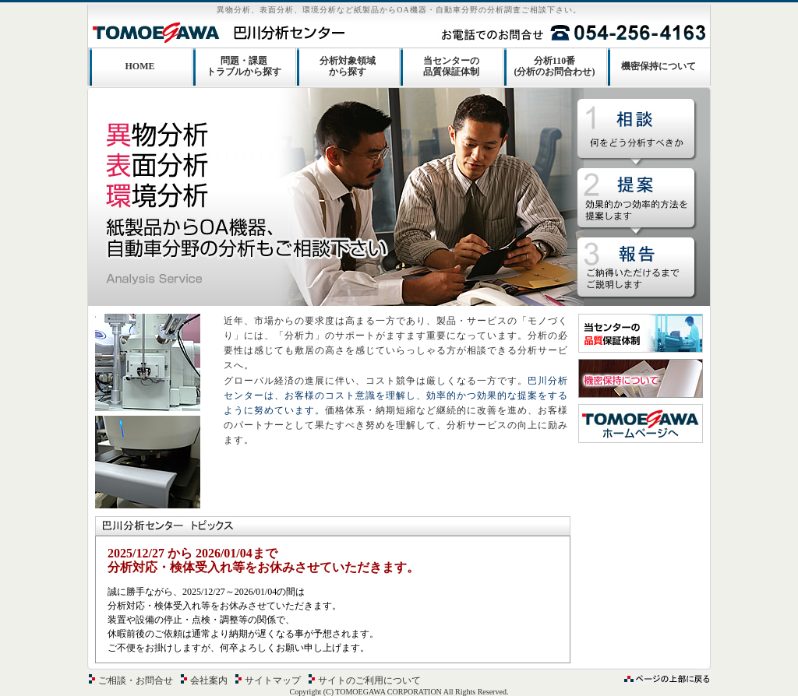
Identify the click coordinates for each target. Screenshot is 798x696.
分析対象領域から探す (348, 66)
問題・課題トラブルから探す (244, 66)
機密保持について (658, 66)
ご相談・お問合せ (135, 680)
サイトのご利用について (369, 680)
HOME (140, 66)
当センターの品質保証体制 (451, 66)
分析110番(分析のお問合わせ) (554, 66)
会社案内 (209, 680)
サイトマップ (273, 680)
